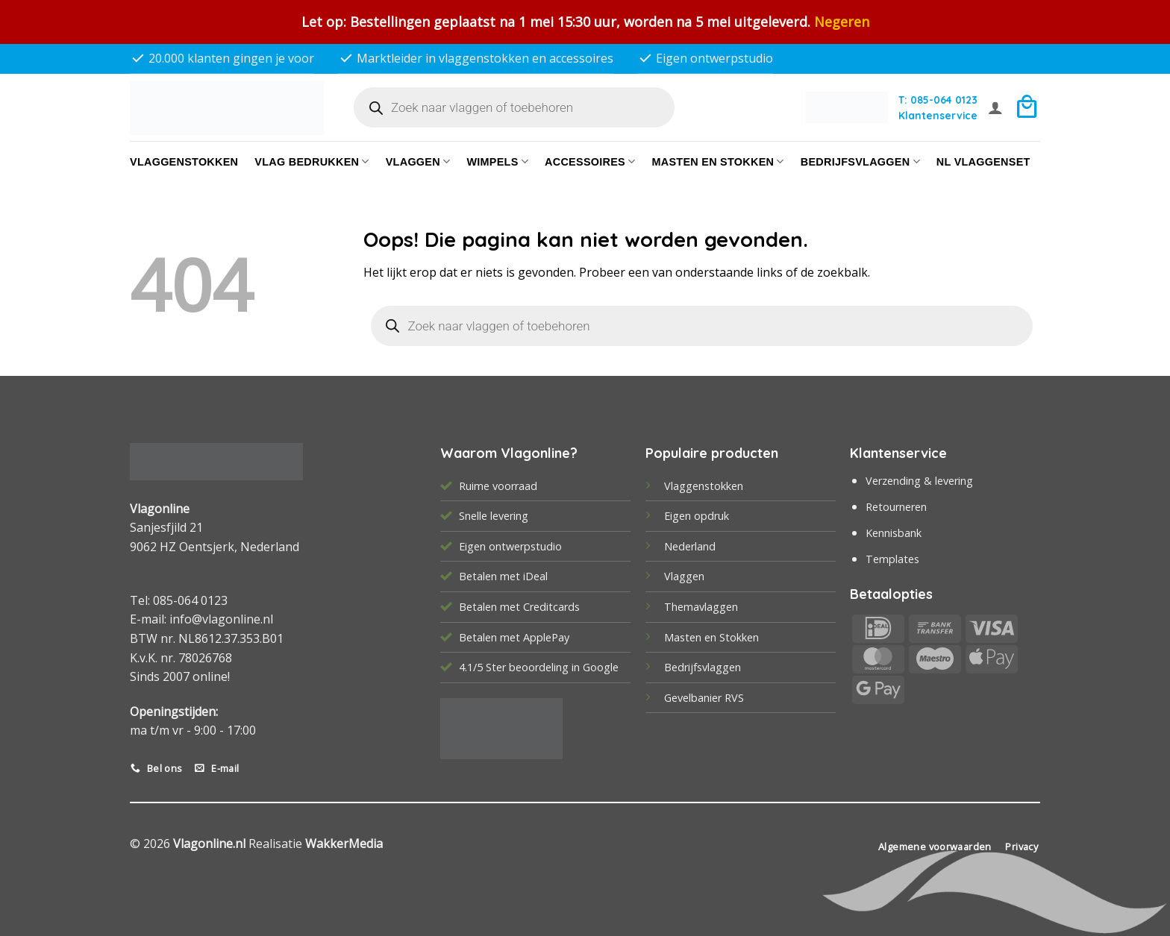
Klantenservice (937, 115)
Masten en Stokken (717, 161)
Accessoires (590, 161)
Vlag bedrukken (311, 161)
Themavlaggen (701, 607)
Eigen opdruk (696, 516)
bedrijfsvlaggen (860, 161)
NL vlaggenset (983, 162)
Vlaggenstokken (184, 162)
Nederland (690, 546)
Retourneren (896, 507)
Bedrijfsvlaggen (702, 667)
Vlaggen (418, 161)
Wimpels (497, 161)
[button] (995, 107)
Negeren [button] (841, 22)
